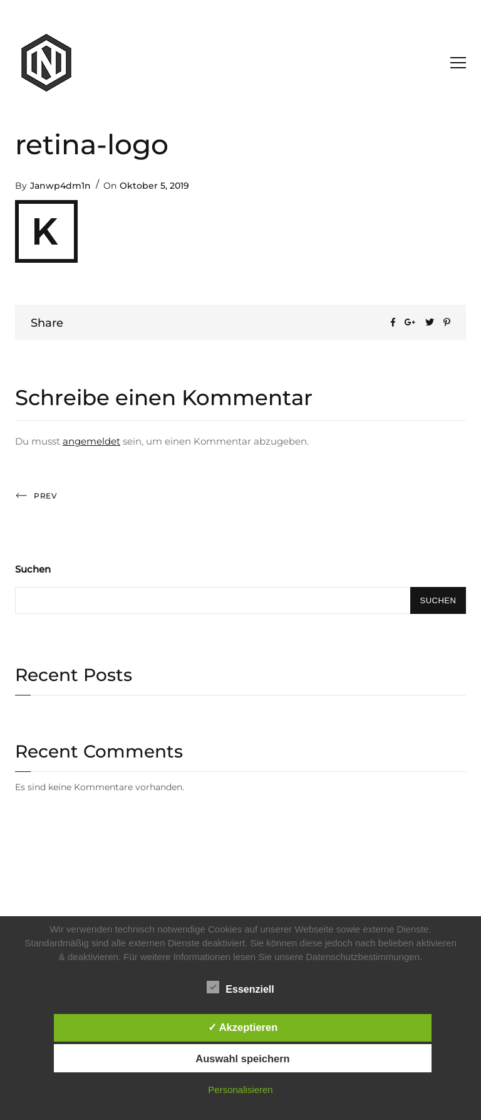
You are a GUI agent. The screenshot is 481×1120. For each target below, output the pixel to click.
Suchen (33, 569)
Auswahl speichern (242, 1058)
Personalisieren (240, 1089)
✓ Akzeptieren (243, 1027)
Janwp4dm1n (60, 185)
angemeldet (91, 441)
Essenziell (240, 987)
